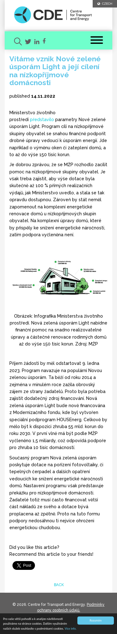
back (58, 585)
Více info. (70, 629)
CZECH (104, 3)
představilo (42, 119)
